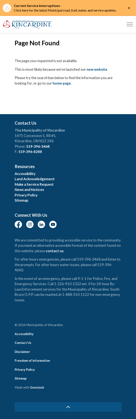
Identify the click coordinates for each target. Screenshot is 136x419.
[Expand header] (129, 24)
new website (97, 69)
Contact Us (23, 343)
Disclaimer (22, 352)
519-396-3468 (38, 146)
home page (62, 83)
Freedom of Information (32, 360)
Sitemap (21, 200)
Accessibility (25, 173)
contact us (54, 251)
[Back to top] (68, 407)
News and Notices (29, 189)
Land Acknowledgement (35, 179)
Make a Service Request (34, 184)
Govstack (37, 387)
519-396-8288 (30, 151)
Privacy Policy (26, 195)
